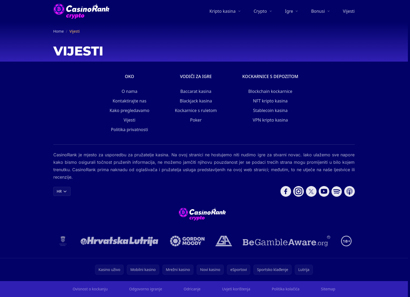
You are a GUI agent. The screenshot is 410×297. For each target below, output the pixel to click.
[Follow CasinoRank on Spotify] (336, 191)
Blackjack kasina (196, 101)
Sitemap (328, 288)
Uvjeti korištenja (236, 288)
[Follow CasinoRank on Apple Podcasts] (349, 191)
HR (62, 191)
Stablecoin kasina (270, 110)
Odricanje (192, 288)
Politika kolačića (285, 288)
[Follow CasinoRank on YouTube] (324, 191)
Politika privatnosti (129, 129)
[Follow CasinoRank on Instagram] (298, 191)
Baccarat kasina (195, 91)
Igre (289, 11)
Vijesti (349, 11)
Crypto (260, 11)
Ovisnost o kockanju (90, 288)
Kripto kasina (222, 11)
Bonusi (318, 11)
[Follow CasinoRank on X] (311, 191)
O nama (129, 91)
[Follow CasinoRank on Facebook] (285, 191)
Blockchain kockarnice (270, 91)
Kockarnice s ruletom (196, 110)
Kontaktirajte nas (129, 101)
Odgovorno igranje (145, 288)
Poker (196, 120)
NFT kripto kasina (270, 101)
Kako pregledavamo (129, 110)
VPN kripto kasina (270, 120)
